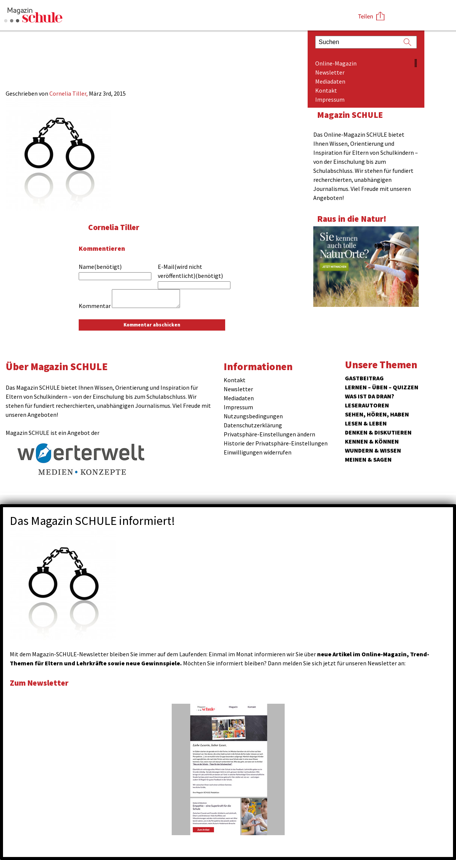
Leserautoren (367, 405)
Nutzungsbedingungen (253, 416)
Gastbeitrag (364, 378)
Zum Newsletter (41, 682)
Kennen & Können (372, 441)
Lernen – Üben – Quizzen (381, 387)
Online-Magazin (336, 63)
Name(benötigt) (100, 266)
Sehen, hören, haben (377, 414)
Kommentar (95, 306)
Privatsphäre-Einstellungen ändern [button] (269, 434)
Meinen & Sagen (368, 459)
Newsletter (330, 72)
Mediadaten (330, 81)
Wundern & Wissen (373, 450)
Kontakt (326, 90)
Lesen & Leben (366, 423)
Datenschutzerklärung (253, 425)
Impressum (330, 99)
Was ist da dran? (369, 396)
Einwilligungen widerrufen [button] (257, 452)
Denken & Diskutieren (378, 432)
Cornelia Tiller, (69, 93)
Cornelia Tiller (115, 226)
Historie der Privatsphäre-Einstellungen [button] (276, 443)
